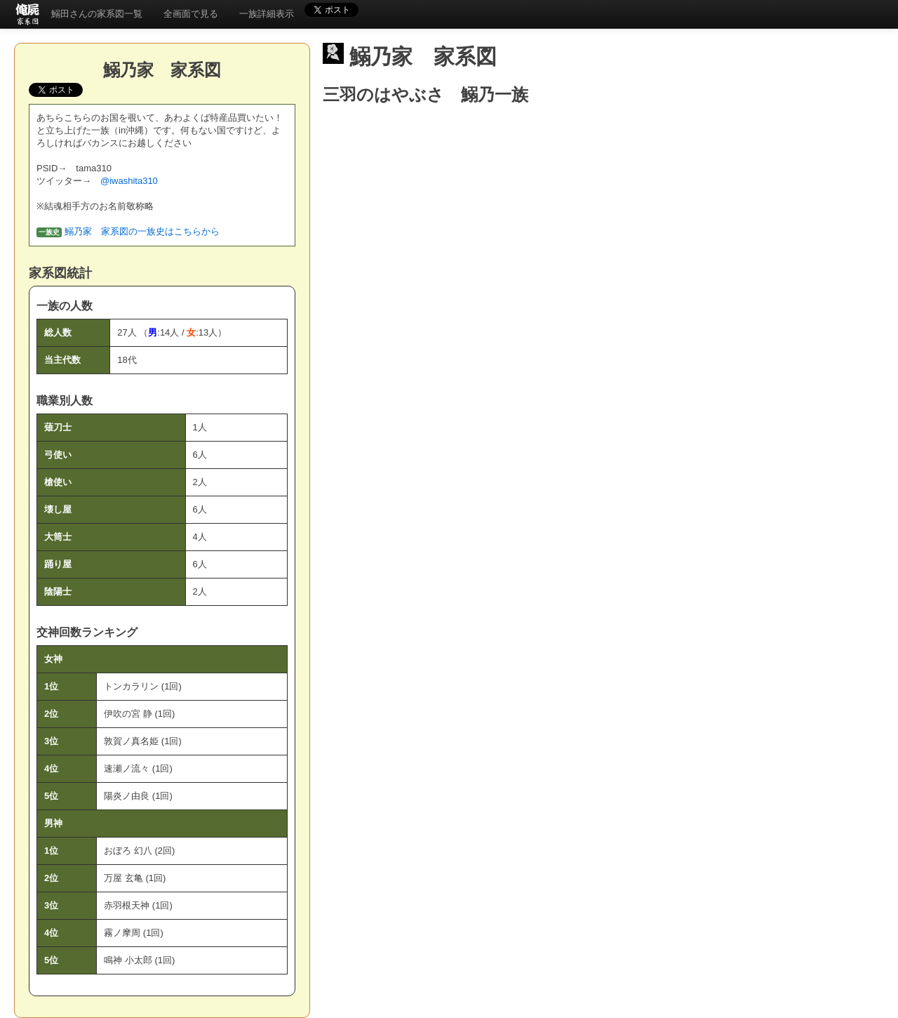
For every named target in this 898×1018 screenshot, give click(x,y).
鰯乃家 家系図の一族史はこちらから (142, 231)
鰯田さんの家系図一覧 (96, 13)
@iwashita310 (129, 181)
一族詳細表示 (266, 13)
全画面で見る (190, 13)
